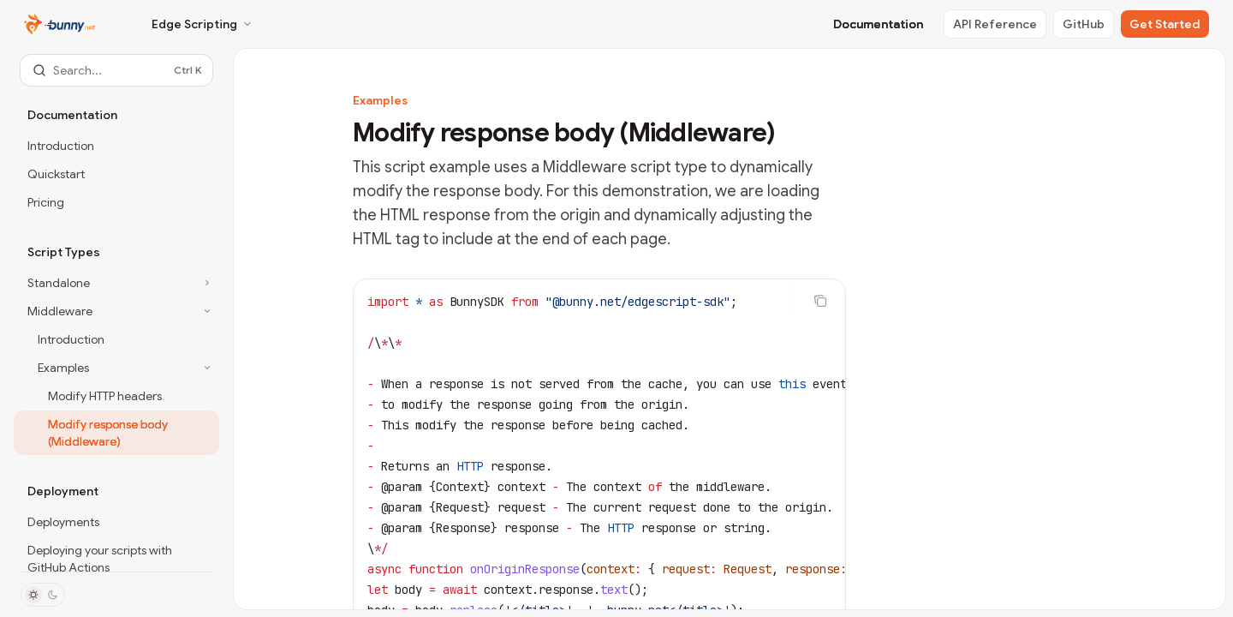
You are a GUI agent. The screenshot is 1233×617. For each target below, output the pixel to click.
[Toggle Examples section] (116, 367)
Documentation (878, 24)
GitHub (1084, 24)
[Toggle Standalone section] (116, 283)
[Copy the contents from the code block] (820, 301)
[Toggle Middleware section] (116, 311)
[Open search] (116, 70)
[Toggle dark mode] (43, 595)
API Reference (995, 24)
